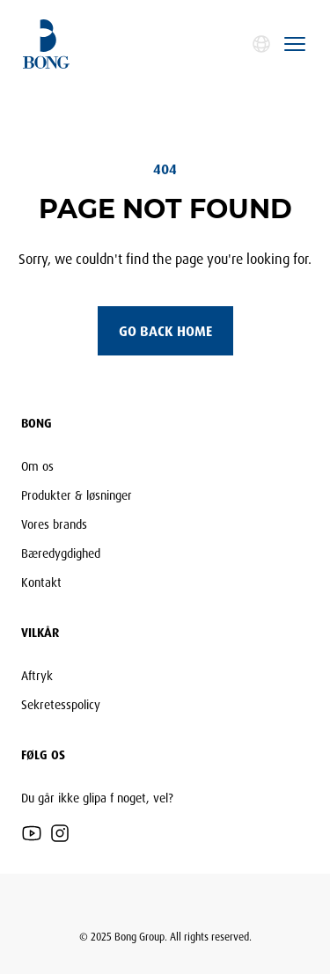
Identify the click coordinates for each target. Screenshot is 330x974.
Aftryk (37, 675)
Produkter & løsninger (76, 494)
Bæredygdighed (60, 553)
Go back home (165, 331)
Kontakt (41, 582)
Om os (37, 465)
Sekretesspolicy (60, 704)
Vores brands (54, 523)
